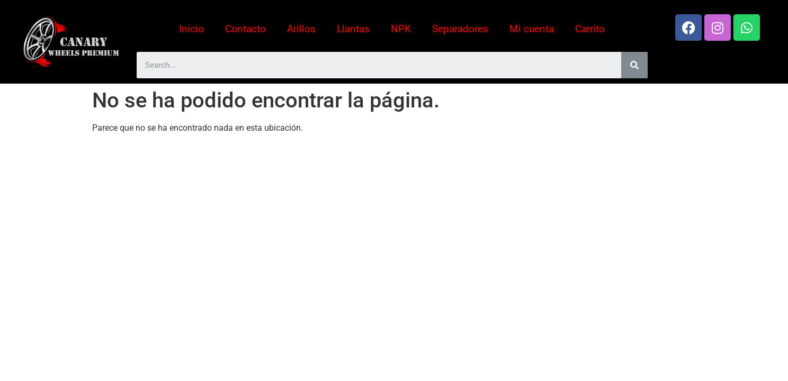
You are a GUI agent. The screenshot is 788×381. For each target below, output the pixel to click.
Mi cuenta (531, 29)
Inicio (191, 29)
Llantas (353, 29)
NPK (401, 29)
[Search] (634, 65)
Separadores (460, 29)
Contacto (245, 29)
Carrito (590, 29)
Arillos (301, 29)
